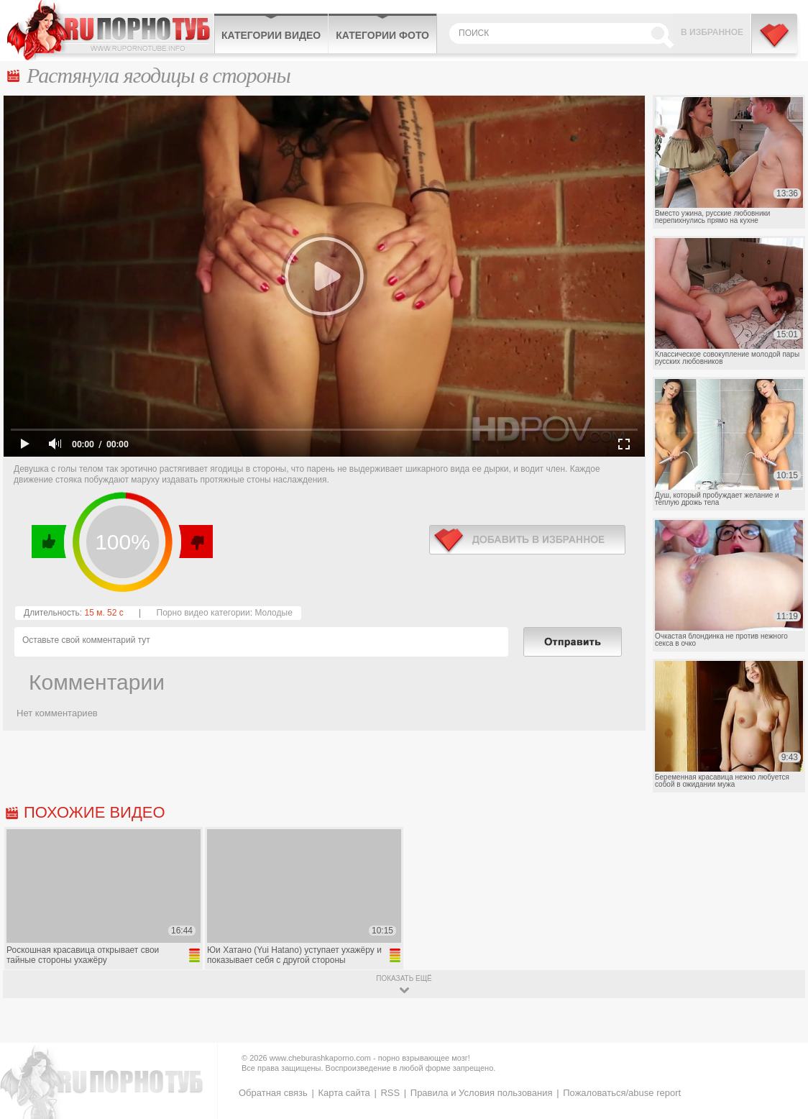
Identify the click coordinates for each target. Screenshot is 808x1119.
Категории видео (271, 35)
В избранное (712, 32)
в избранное (527, 539)
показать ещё (403, 978)
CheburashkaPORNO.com (110, 30)
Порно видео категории (203, 613)
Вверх (780, 1053)
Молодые (273, 613)
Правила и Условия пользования (481, 1092)
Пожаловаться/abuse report (622, 1092)
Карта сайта (343, 1092)
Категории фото (382, 35)
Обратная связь (273, 1092)
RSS (390, 1092)
